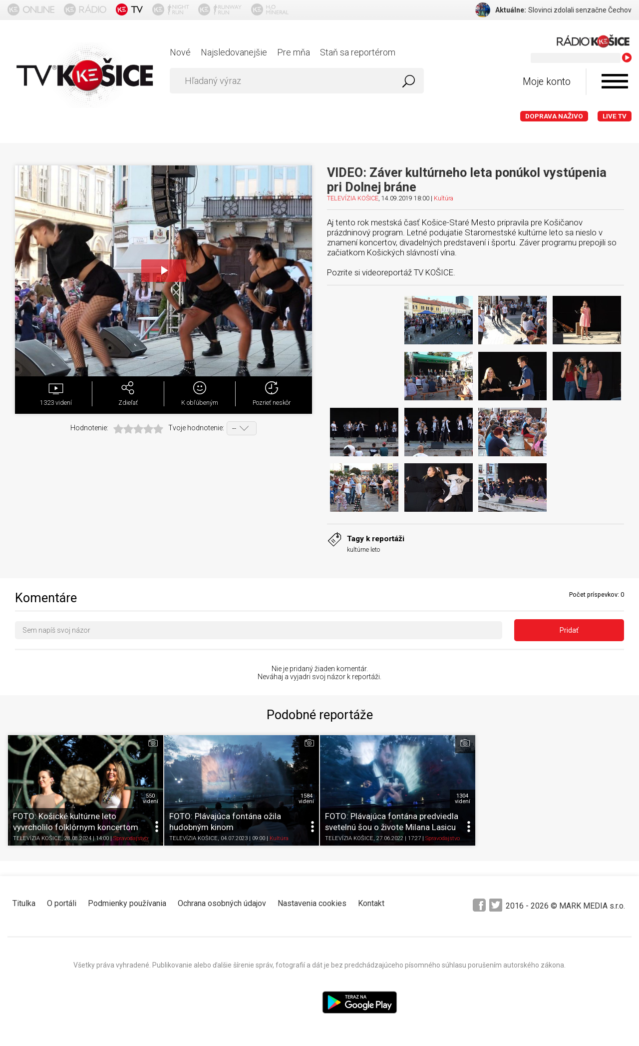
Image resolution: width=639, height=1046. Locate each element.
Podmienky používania (127, 903)
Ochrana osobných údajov (222, 903)
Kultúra (443, 198)
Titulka (23, 903)
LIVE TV (615, 116)
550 (150, 799)
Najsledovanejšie (234, 52)
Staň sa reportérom (357, 52)
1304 (462, 799)
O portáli (61, 903)
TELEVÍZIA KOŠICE (352, 198)
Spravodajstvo (130, 839)
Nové (180, 52)
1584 (306, 799)
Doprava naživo (554, 116)
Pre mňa (293, 52)
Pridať (569, 630)
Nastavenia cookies (312, 903)
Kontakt (371, 903)
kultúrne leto (363, 549)
